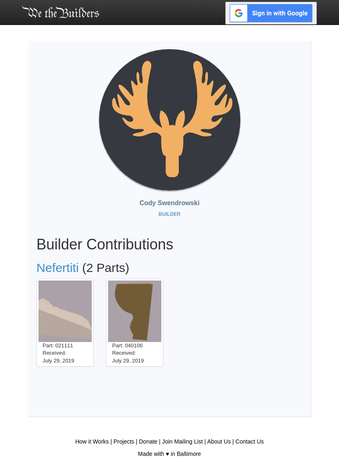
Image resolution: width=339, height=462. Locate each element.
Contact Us (249, 441)
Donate (148, 441)
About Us (219, 441)
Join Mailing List (182, 441)
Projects (123, 441)
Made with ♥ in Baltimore (169, 454)
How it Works (92, 441)
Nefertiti (57, 267)
